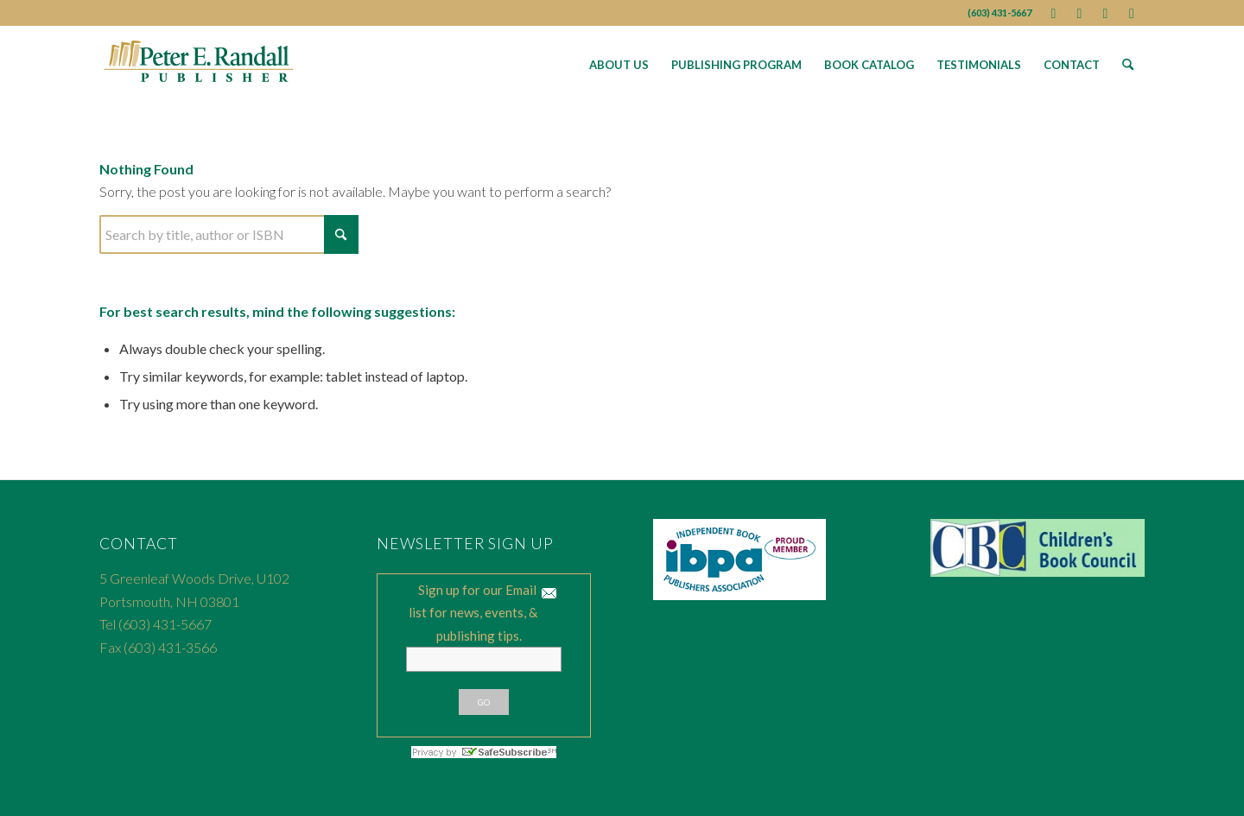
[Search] (1128, 65)
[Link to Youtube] (1105, 13)
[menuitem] (619, 65)
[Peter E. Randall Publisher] (199, 65)
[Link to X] (1079, 13)
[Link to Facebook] (1053, 13)
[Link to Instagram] (1132, 13)
